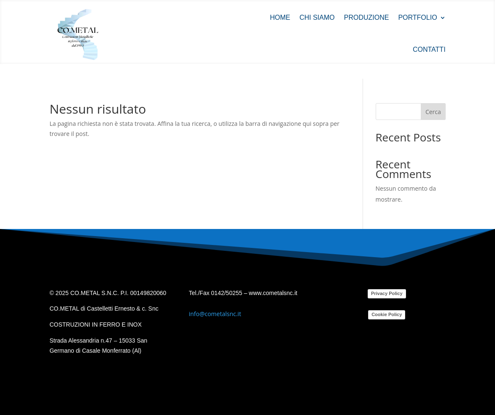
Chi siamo (317, 17)
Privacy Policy (387, 293)
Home (280, 17)
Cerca (433, 112)
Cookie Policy (386, 314)
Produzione (366, 17)
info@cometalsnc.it (215, 314)
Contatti (429, 49)
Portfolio (417, 17)
